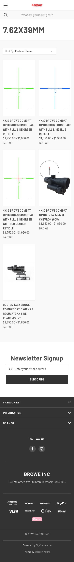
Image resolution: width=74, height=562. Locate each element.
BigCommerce (44, 545)
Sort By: (9, 51)
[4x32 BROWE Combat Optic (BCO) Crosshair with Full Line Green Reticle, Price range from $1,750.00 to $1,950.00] (19, 88)
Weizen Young (43, 552)
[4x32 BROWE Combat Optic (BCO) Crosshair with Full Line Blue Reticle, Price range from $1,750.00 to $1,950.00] (55, 88)
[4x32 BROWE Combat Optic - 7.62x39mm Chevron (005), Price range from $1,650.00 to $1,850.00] (55, 178)
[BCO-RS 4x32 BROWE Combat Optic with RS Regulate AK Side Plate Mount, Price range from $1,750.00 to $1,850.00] (19, 272)
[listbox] (35, 51)
